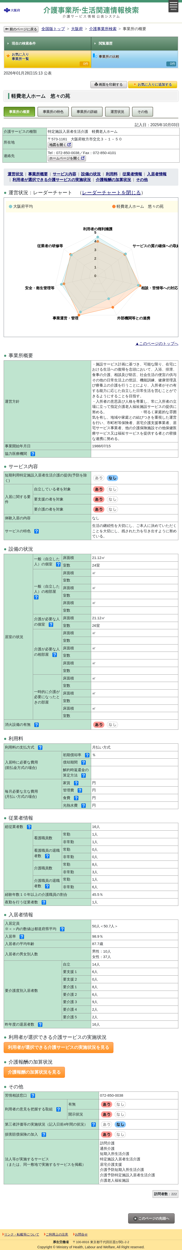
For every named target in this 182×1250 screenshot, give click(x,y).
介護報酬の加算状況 (113, 180)
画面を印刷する (109, 84)
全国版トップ (53, 29)
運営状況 (117, 112)
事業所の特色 (53, 112)
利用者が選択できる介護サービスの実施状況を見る (58, 1047)
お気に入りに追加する (152, 84)
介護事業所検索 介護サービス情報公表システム (91, 12)
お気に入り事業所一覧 (47, 59)
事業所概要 (38, 174)
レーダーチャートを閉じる (111, 192)
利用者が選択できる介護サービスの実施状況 (51, 180)
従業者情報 (132, 174)
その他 (142, 112)
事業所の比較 (134, 59)
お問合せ (80, 1234)
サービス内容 (64, 174)
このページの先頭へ (151, 1218)
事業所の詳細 (87, 112)
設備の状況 (91, 174)
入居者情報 (157, 174)
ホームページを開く (67, 158)
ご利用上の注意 (56, 1234)
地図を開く (60, 145)
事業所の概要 (19, 112)
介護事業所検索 (103, 29)
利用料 (112, 174)
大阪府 (77, 29)
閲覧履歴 (103, 43)
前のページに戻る (21, 29)
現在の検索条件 (22, 43)
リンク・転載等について (20, 1234)
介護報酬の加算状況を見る (34, 1072)
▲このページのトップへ (156, 343)
